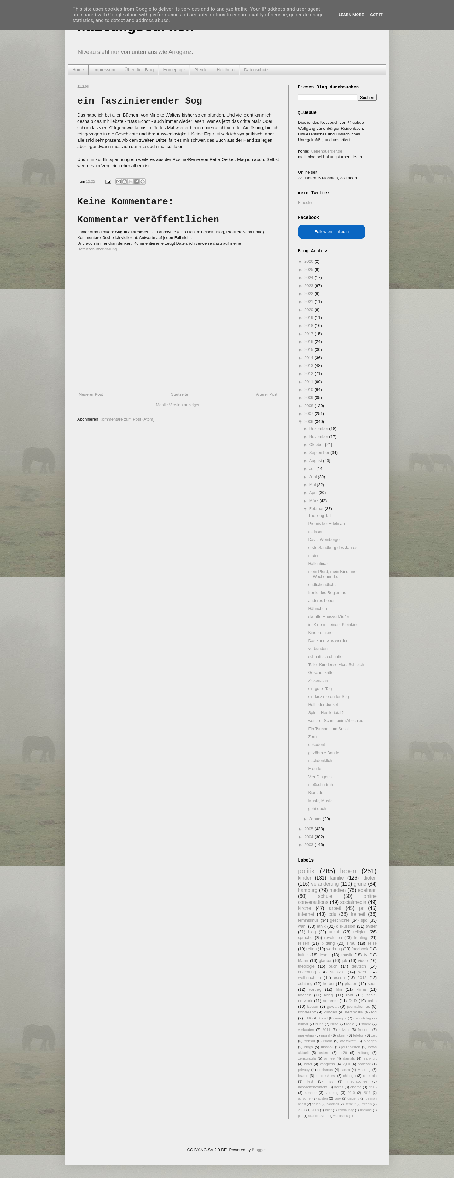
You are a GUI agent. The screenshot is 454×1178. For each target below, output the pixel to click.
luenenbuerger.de (326, 151)
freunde (364, 1029)
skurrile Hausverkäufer (328, 616)
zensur (309, 1041)
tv (365, 955)
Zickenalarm (319, 680)
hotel (308, 1064)
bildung (328, 943)
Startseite (179, 394)
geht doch (317, 808)
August (316, 460)
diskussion (345, 926)
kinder (304, 877)
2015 (309, 349)
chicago (349, 1075)
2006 (309, 421)
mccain (366, 1104)
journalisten (350, 1047)
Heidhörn (226, 69)
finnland (365, 1110)
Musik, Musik (320, 800)
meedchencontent (312, 1087)
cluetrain (370, 1075)
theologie (306, 966)
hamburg (307, 890)
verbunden (317, 648)
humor (303, 1024)
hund (319, 1024)
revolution (333, 937)
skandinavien (318, 1116)
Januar (316, 818)
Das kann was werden (328, 640)
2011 (309, 381)
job (344, 960)
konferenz (307, 1012)
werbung (334, 949)
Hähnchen (317, 608)
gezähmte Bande (323, 752)
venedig (332, 1093)
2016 (309, 341)
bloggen (370, 1041)
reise (372, 943)
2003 (309, 844)
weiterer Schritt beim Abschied (335, 720)
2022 (309, 293)
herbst (328, 983)
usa (307, 1018)
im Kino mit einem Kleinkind (333, 624)
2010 (309, 389)
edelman (367, 890)
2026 (309, 261)
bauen (312, 1006)
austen (323, 1098)
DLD (353, 1000)
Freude (314, 768)
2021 (309, 301)
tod (374, 1012)
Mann (303, 960)
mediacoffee (357, 1081)
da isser (315, 531)
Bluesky (305, 202)
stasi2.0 (337, 972)
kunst (323, 1018)
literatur (350, 1104)
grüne (360, 884)
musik (346, 955)
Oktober (317, 444)
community (346, 1110)
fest (310, 1081)
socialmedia (353, 902)
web (362, 972)
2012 (309, 373)
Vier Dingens (319, 776)
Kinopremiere (320, 632)
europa (340, 1018)
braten (303, 1075)
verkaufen (306, 1029)
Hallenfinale (318, 563)
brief (328, 1110)
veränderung (325, 884)
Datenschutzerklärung (97, 249)
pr (361, 908)
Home (78, 69)
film (339, 989)
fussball (327, 1047)
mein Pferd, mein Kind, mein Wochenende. (333, 574)
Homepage (174, 69)
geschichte (340, 920)
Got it (376, 14)
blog (312, 931)
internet (306, 914)
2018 (309, 325)
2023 (309, 285)
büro (337, 1098)
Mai (313, 484)
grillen (316, 1104)
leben (348, 870)
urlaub (334, 931)
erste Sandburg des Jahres (332, 547)
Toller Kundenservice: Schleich (336, 664)
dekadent (316, 744)
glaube (325, 960)
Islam (327, 1041)
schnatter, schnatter (326, 656)
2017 (309, 333)
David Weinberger (324, 539)
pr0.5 (372, 1087)
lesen (324, 955)
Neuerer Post (91, 394)
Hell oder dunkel (323, 704)
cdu (332, 914)
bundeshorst (326, 1075)
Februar (317, 508)
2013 (309, 365)
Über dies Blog (139, 69)
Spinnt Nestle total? (326, 712)
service (311, 1093)
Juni (313, 476)
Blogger (259, 1149)
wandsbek (340, 1116)
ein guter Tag (320, 688)
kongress (327, 1064)
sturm (341, 1035)
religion (360, 931)
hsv (330, 1081)
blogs (308, 1047)
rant (349, 995)
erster (313, 555)
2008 (309, 405)
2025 (309, 269)
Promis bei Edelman (326, 523)
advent (344, 1029)
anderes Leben (321, 600)
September (319, 452)
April (314, 492)
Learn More (351, 14)
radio (350, 1024)
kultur (303, 955)
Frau (351, 943)
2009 (309, 397)
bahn (372, 1000)
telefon (358, 1035)
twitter (371, 926)
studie (366, 1024)
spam (345, 1069)
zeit (374, 1035)
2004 (309, 836)
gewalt (333, 1006)
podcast (364, 1064)
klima (361, 989)
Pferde (200, 69)
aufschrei (304, 1098)
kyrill (346, 1064)
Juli (313, 468)
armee (329, 1058)
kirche (304, 908)
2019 (309, 317)
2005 (309, 828)
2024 (309, 277)
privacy (304, 1069)
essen (339, 977)
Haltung (364, 1069)
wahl (302, 926)
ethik (321, 926)
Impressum (104, 69)
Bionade (315, 792)
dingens (353, 1098)
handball (332, 1104)
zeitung (364, 1052)
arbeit (335, 908)
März (314, 500)
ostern (324, 1052)
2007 (309, 413)
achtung (305, 983)
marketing (306, 1035)
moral (325, 1035)
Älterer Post (266, 394)
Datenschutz (256, 69)
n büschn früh (320, 784)
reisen (303, 943)
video (363, 960)
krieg (328, 995)
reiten (311, 949)
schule (325, 896)
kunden (330, 1012)
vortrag (315, 989)
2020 (309, 309)
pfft (300, 1116)
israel (334, 1024)
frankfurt (370, 1058)
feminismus (308, 920)
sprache (305, 937)
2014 (309, 357)
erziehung (307, 972)
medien (337, 890)
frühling (360, 937)
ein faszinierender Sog (328, 696)
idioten (369, 877)
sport (372, 983)
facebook (360, 949)
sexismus (325, 1069)
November (319, 436)
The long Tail (319, 515)
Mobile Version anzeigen (178, 404)
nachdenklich (320, 760)
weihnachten (309, 977)
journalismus (358, 1006)
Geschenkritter (321, 672)
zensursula (307, 1058)
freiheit (358, 914)
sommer (330, 1000)
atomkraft (348, 1041)
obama (356, 1087)
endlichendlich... (322, 584)
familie (337, 877)
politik (306, 870)
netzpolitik (354, 1012)
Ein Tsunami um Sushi (328, 728)
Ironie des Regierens (327, 592)
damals (349, 1058)
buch (333, 966)
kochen (304, 995)
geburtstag (362, 1018)
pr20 (343, 1052)
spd (364, 920)
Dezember (319, 428)
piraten (351, 983)
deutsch (359, 966)
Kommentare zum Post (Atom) (126, 419)
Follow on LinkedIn (332, 231)
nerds (338, 1087)
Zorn (312, 736)
